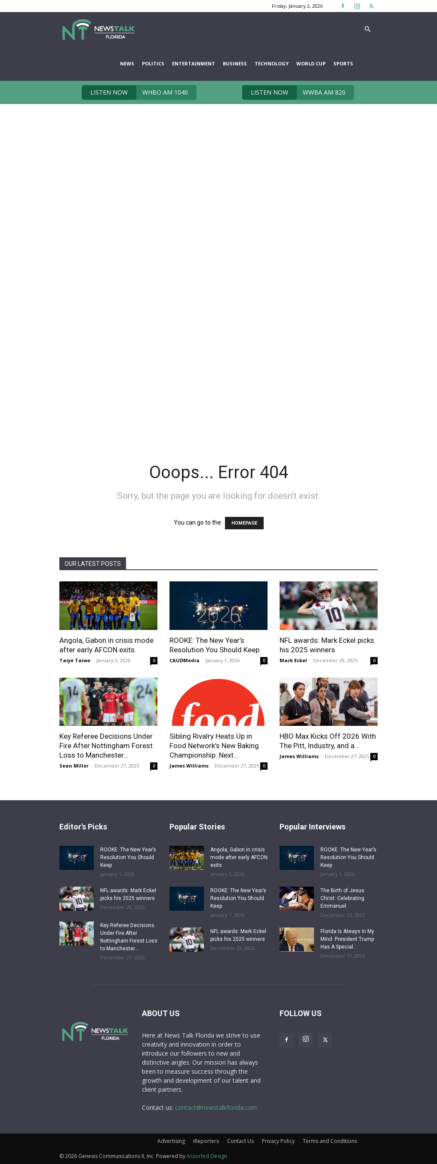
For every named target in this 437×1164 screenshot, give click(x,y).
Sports (343, 63)
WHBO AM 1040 (135, 92)
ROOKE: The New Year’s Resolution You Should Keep (128, 857)
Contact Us (240, 1141)
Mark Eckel (293, 660)
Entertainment (193, 63)
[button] (367, 29)
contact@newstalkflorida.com (216, 1107)
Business (235, 63)
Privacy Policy (278, 1141)
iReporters (206, 1141)
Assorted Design (207, 1156)
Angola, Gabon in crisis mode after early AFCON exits (239, 857)
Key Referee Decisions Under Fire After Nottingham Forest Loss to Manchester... (106, 745)
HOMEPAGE (244, 523)
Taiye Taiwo (74, 660)
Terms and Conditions (330, 1141)
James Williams (189, 765)
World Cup (311, 63)
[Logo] (98, 29)
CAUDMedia (184, 660)
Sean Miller (74, 765)
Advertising (171, 1141)
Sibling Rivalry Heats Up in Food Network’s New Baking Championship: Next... (214, 745)
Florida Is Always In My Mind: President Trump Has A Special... (347, 939)
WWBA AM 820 (293, 92)
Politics (153, 63)
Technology (272, 63)
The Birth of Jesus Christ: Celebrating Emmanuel (342, 898)
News (127, 63)
